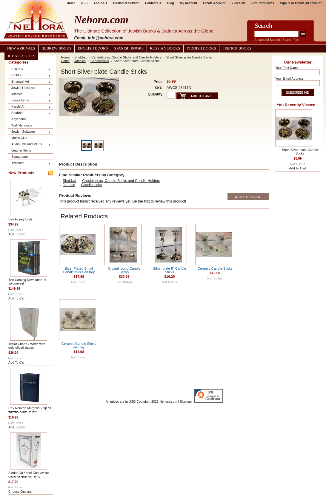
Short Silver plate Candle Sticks (300, 151)
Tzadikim (29, 163)
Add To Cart (16, 234)
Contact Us (153, 3)
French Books (236, 48)
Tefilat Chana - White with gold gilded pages (26, 345)
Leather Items (21, 150)
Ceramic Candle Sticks (215, 268)
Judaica (29, 94)
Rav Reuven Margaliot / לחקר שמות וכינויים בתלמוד (29, 410)
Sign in (285, 3)
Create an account (308, 3)
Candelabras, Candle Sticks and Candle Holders (126, 57)
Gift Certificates (262, 3)
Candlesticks (99, 61)
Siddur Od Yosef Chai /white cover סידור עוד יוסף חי (28, 474)
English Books (93, 48)
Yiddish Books (201, 48)
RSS (84, 3)
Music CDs (19, 138)
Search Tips (290, 39)
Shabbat (29, 113)
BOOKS (29, 69)
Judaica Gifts (21, 56)
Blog (170, 3)
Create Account (214, 3)
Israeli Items (29, 100)
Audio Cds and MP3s (29, 144)
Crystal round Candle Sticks (124, 270)
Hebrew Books (56, 48)
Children (29, 75)
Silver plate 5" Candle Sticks (169, 270)
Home (71, 3)
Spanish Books (129, 48)
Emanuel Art (29, 82)
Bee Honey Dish (20, 219)
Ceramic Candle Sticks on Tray (78, 345)
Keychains (18, 119)
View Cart (238, 3)
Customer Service (126, 3)
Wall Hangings (21, 125)
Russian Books (165, 48)
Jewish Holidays (29, 88)
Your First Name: (287, 67)
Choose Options (20, 491)
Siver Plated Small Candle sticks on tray (79, 270)
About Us (100, 3)
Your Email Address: (290, 78)
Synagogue (19, 156)
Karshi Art (29, 107)
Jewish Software (29, 132)
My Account (188, 3)
